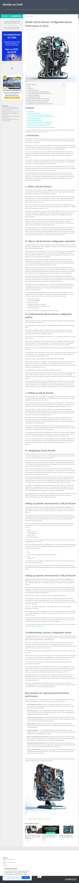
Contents (29, 86)
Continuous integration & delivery (9, 862)
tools (49, 819)
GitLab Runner (29, 16)
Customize (8, 877)
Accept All (26, 877)
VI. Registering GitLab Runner (33, 96)
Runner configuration (49, 251)
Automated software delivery (8, 859)
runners (46, 819)
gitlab (35, 819)
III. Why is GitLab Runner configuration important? (38, 91)
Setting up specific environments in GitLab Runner (38, 98)
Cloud (4, 860)
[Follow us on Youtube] (14, 16)
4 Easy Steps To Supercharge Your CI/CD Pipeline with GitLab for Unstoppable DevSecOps (10, 113)
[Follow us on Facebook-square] (16, 16)
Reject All (17, 877)
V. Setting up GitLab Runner (33, 95)
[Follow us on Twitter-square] (18, 16)
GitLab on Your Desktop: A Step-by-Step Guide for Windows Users (49, 837)
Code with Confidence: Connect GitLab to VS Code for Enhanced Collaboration (32, 837)
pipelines (38, 819)
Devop (28, 29)
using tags (40, 626)
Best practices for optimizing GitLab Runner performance (40, 103)
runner (42, 819)
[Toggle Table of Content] (62, 85)
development (30, 819)
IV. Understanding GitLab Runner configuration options (39, 93)
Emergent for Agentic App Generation (9, 107)
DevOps (4, 863)
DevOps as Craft (12, 4)
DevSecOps (5, 865)
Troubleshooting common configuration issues (37, 102)
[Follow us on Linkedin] (12, 16)
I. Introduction (30, 88)
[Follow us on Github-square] (20, 16)
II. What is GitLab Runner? (33, 90)
